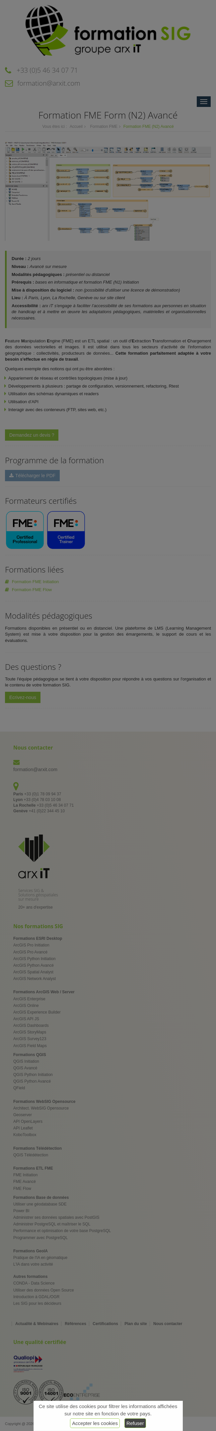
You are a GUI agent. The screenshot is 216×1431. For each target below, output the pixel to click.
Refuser (135, 1423)
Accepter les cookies (95, 1423)
